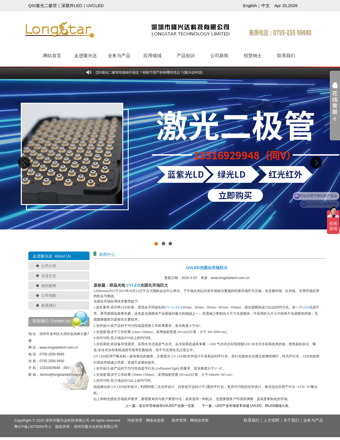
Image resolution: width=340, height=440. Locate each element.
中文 (265, 5)
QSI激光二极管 (42, 5)
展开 (335, 105)
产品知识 (186, 55)
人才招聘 (271, 420)
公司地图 (48, 295)
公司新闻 (219, 55)
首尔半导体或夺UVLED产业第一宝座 (166, 406)
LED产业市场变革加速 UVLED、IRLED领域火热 (251, 406)
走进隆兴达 (85, 55)
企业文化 (48, 276)
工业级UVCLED (170, 164)
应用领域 (152, 55)
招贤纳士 (253, 55)
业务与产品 (119, 55)
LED (305, 307)
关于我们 (291, 420)
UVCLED (95, 5)
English (250, 5)
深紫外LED (71, 5)
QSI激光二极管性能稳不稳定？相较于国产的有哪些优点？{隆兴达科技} (149, 72)
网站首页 (52, 55)
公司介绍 (48, 266)
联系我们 (286, 55)
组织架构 (48, 286)
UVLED (133, 285)
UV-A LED (172, 307)
